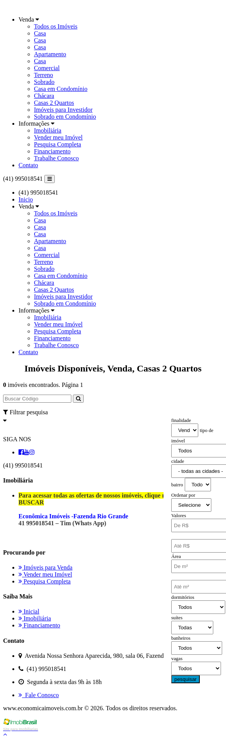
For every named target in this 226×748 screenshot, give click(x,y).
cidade (177, 461)
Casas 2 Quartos (54, 102)
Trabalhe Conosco (56, 158)
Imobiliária (47, 130)
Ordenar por (183, 495)
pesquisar (185, 679)
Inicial (29, 611)
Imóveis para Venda (46, 567)
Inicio (26, 199)
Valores (178, 515)
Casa (40, 33)
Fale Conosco (39, 695)
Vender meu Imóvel (58, 137)
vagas (176, 658)
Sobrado (44, 82)
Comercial (47, 68)
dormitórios (182, 597)
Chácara (44, 95)
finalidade (181, 420)
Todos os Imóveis (56, 26)
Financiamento (52, 151)
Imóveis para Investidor (63, 109)
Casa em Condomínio (61, 89)
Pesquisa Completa (57, 144)
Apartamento (50, 54)
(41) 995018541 (23, 178)
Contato (28, 165)
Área (176, 556)
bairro (177, 484)
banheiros (181, 638)
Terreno (43, 75)
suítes (176, 617)
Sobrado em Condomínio (65, 116)
